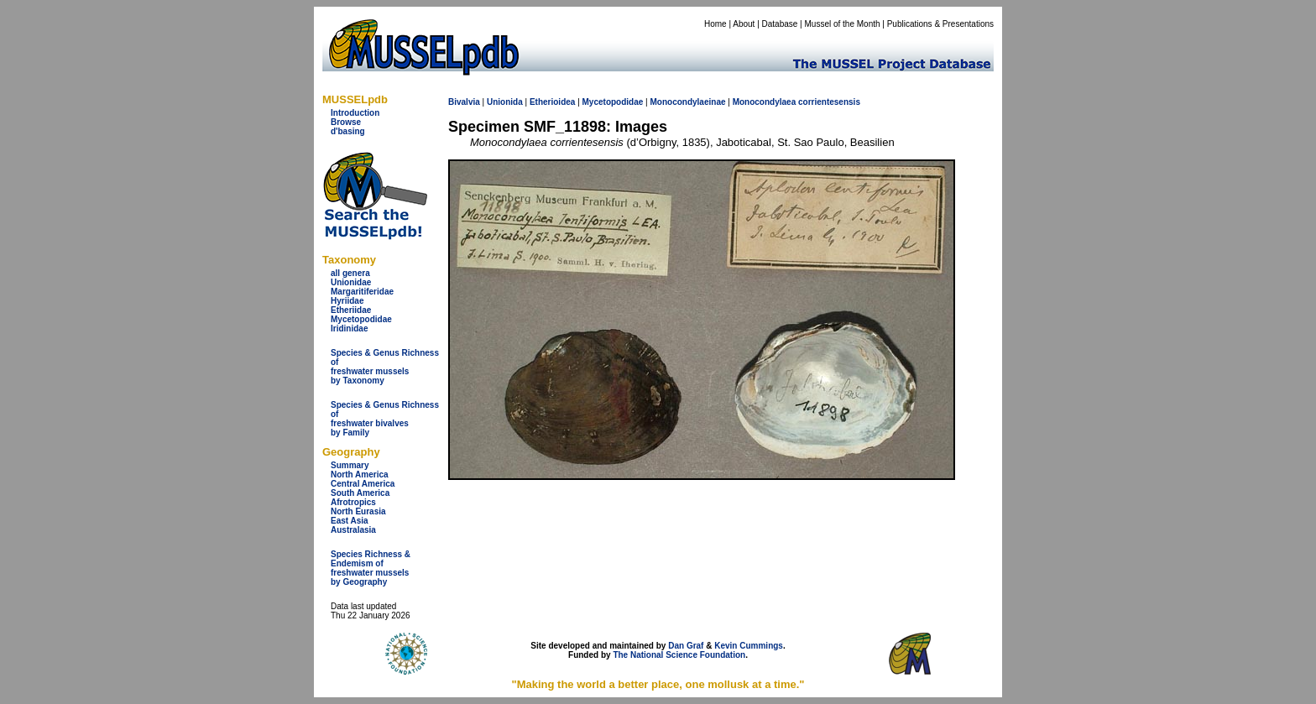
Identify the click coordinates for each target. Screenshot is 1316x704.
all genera (350, 273)
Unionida (505, 102)
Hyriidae (347, 300)
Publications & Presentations (940, 24)
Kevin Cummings (748, 645)
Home (715, 24)
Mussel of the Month (842, 24)
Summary (350, 465)
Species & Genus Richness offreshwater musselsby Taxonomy (385, 366)
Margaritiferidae (362, 291)
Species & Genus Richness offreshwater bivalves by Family (385, 418)
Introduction (355, 112)
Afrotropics (353, 502)
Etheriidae (351, 310)
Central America (362, 483)
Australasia (353, 530)
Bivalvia (464, 102)
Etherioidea (552, 102)
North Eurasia (358, 511)
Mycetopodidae (361, 319)
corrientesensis (829, 102)
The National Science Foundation (679, 655)
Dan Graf (685, 645)
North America (360, 474)
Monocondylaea (764, 102)
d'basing (348, 131)
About (744, 24)
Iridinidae (349, 328)
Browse (346, 122)
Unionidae (351, 282)
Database (780, 24)
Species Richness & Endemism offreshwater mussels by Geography (370, 568)
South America (360, 493)
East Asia (349, 520)
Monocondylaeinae (687, 102)
